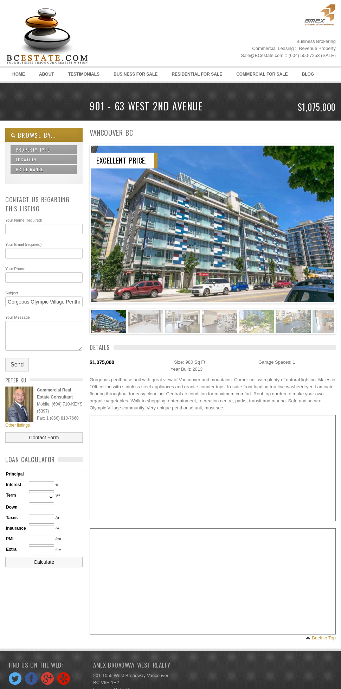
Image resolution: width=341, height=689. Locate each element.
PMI (9, 538)
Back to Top (321, 637)
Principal (15, 474)
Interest (13, 484)
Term (11, 495)
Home (18, 74)
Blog (307, 76)
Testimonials (83, 74)
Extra (11, 549)
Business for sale (135, 74)
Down (12, 507)
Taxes (12, 517)
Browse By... (33, 135)
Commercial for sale (262, 74)
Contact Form (44, 437)
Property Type (33, 150)
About (46, 74)
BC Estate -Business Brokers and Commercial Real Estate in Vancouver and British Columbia (58, 35)
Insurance (16, 528)
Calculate (44, 562)
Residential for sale (197, 74)
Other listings (17, 425)
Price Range (29, 169)
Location (26, 159)
